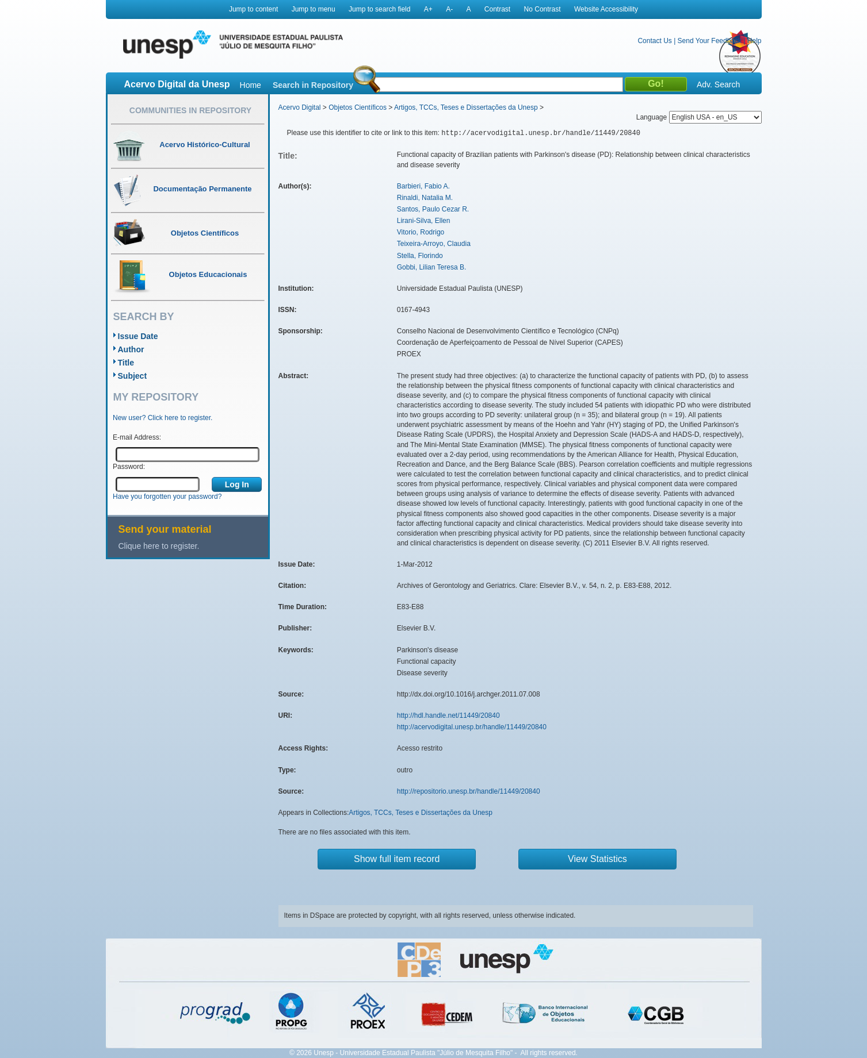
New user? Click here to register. (162, 418)
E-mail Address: (137, 437)
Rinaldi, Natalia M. (425, 198)
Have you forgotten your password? (167, 497)
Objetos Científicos (358, 107)
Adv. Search (718, 84)
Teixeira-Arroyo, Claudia (434, 244)
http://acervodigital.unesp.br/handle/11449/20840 (472, 727)
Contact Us (654, 41)
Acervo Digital (299, 107)
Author (131, 349)
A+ (428, 9)
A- (449, 9)
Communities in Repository (190, 110)
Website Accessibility (606, 9)
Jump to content (253, 9)
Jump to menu (313, 9)
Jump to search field (379, 9)
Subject (132, 375)
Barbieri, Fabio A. (423, 186)
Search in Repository (313, 85)
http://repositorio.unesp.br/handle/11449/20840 (468, 791)
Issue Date (138, 336)
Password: (129, 467)
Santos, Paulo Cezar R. (433, 209)
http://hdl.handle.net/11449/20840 (448, 715)
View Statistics (597, 859)
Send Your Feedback (710, 41)
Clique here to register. (159, 546)
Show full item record (397, 859)
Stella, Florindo (420, 256)
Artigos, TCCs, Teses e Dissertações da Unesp (466, 107)
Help (754, 41)
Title (126, 362)
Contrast (497, 9)
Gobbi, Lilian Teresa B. (432, 267)
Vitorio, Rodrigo (421, 232)
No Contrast (542, 9)
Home (250, 85)
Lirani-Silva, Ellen (423, 221)
